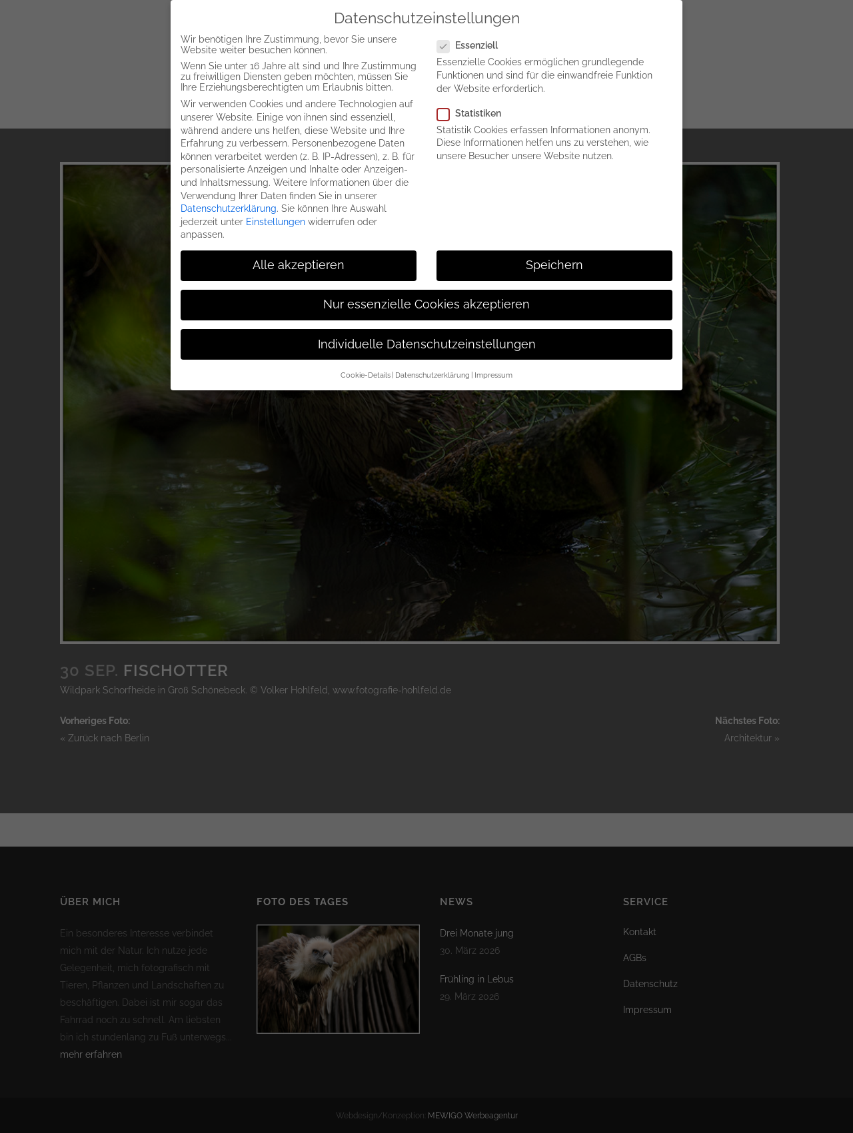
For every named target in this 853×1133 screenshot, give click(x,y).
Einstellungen (275, 211)
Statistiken (474, 103)
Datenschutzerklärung (229, 199)
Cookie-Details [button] (366, 366)
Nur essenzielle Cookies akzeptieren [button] (426, 295)
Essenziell (472, 36)
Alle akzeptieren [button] (299, 255)
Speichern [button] (554, 255)
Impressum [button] (493, 366)
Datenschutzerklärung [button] (432, 366)
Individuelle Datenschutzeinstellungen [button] (427, 334)
